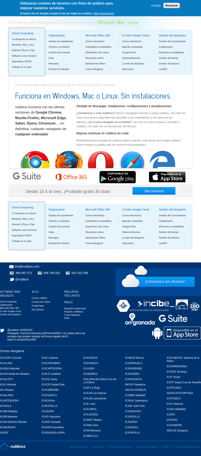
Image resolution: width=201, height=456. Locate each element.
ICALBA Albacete (9, 368)
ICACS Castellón (51, 373)
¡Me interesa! (154, 191)
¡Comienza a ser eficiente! (165, 281)
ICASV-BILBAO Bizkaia (13, 421)
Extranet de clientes (59, 69)
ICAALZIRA (6, 395)
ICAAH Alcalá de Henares (14, 373)
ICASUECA (131, 427)
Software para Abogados (33, 22)
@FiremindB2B (52, 333)
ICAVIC (171, 414)
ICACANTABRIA (51, 363)
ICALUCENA (90, 414)
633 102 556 (80, 273)
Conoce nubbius (39, 298)
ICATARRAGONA (177, 366)
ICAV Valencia (175, 403)
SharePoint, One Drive (97, 52)
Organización (57, 35)
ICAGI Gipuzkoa (51, 416)
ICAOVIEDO (132, 373)
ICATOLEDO (174, 387)
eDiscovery (128, 69)
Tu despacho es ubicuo (24, 39)
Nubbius (12, 446)
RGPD (165, 446)
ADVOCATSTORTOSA (180, 393)
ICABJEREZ (90, 373)
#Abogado (13, 333)
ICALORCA (89, 409)
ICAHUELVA (90, 357)
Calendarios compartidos (98, 47)
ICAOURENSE (133, 368)
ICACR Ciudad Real (53, 384)
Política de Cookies (120, 446)
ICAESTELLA (49, 405)
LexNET (163, 69)
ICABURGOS (7, 427)
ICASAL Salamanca (136, 400)
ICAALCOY (6, 379)
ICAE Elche (48, 400)
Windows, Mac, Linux (23, 44)
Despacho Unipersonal (75, 308)
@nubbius (22, 279)
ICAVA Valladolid (176, 409)
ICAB (66, 318)
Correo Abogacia (72, 315)
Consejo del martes (41, 302)
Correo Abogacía (94, 69)
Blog (35, 291)
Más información (103, 13)
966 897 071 (24, 273)
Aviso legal (98, 446)
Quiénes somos (78, 446)
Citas (51, 58)
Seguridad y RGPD (22, 61)
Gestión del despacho (172, 35)
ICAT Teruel (173, 377)
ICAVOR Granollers (53, 427)
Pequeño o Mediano (73, 312)
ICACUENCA (49, 395)
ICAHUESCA (90, 363)
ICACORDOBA (50, 389)
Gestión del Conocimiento (172, 41)
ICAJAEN (88, 368)
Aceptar (156, 5)
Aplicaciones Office (95, 63)
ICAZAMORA (174, 425)
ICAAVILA (5, 405)
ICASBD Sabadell (135, 395)
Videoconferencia (131, 58)
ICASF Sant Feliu (135, 405)
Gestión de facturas (169, 63)
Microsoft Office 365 (97, 35)
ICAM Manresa (91, 430)
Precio (68, 301)
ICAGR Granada (51, 421)
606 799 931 (52, 273)
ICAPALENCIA (133, 379)
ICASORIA (131, 421)
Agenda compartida (132, 47)
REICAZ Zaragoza (177, 430)
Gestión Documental (59, 52)
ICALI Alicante (8, 384)
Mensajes (54, 63)
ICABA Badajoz (9, 411)
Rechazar (171, 5)
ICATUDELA (174, 398)
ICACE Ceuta (49, 379)
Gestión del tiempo (169, 58)
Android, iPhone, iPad (23, 50)
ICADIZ (4, 432)
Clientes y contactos (59, 47)
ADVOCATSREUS (135, 389)
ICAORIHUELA (133, 363)
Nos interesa (38, 309)
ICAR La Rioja (91, 387)
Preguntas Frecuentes (72, 293)
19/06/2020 (26, 330)
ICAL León (89, 403)
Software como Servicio (24, 56)
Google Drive (129, 52)
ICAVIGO (172, 419)
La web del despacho (133, 63)
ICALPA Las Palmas (94, 393)
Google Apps (38, 306)
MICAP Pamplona (135, 384)
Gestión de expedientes (61, 41)
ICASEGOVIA (133, 411)
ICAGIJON (48, 411)
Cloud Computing (77, 22)
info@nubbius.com (27, 266)
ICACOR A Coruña (10, 357)
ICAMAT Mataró (92, 419)
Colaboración (166, 47)
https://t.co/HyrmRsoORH (21, 339)
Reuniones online (94, 58)
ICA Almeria (6, 389)
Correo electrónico (95, 41)
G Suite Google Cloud (135, 35)
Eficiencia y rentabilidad (171, 52)
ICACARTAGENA (52, 368)
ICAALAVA (6, 363)
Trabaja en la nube (21, 67)
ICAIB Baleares (9, 416)
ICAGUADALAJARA (53, 432)
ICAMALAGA (90, 425)
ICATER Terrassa (176, 371)
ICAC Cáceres (50, 357)
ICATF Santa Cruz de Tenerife (184, 382)
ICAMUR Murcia (134, 357)
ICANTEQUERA (9, 400)
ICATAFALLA (132, 432)
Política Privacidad (146, 446)
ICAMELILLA (90, 435)
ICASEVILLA (132, 416)
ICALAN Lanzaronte (94, 398)
